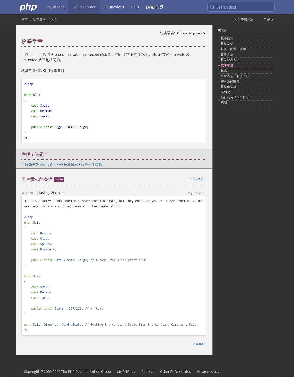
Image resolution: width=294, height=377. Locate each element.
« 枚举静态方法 (242, 20)
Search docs (222, 7)
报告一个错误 (91, 164)
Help (135, 7)
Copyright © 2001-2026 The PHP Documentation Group (67, 371)
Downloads (55, 7)
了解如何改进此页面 (37, 164)
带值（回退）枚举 (233, 49)
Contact (147, 371)
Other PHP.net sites (175, 371)
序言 (24, 20)
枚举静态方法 (230, 60)
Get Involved (113, 7)
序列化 (225, 92)
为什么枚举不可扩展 (235, 97)
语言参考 (39, 20)
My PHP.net (126, 371)
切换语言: (167, 33)
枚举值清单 (228, 87)
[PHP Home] (28, 7)
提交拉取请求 (67, 164)
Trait (224, 71)
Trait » (268, 20)
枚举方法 (227, 54)
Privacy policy (208, 371)
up (24, 193)
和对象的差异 (230, 81)
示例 (224, 103)
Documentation (83, 7)
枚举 (54, 20)
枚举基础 (227, 44)
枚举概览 (227, 38)
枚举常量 (227, 65)
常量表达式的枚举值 (235, 76)
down (32, 193)
